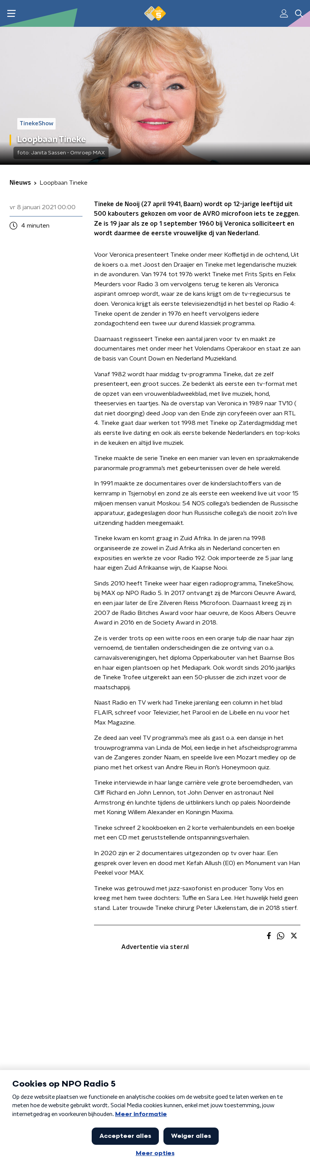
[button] (11, 14)
